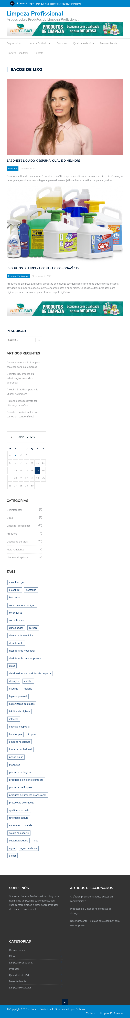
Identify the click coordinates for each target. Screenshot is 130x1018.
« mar (13, 439)
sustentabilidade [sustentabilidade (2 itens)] (18, 840)
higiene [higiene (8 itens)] (28, 688)
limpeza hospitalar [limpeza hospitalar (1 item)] (19, 742)
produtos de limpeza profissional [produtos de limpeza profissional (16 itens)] (27, 795)
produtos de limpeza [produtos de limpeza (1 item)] (20, 787)
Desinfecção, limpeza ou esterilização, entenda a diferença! (20, 378)
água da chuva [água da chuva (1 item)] (28, 848)
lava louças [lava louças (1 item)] (15, 734)
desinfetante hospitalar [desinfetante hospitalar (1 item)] (22, 650)
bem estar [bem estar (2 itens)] (14, 597)
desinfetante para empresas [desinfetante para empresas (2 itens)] (25, 658)
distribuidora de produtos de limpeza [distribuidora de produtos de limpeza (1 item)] (30, 673)
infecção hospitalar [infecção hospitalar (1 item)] (19, 726)
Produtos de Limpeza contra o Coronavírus (43, 268)
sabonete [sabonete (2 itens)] (14, 825)
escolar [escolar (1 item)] (28, 681)
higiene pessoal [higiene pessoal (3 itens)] (18, 696)
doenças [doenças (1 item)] (14, 681)
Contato (39, 53)
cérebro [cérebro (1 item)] (33, 628)
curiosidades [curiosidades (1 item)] (16, 628)
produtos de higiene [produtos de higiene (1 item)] (20, 772)
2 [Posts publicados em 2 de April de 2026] (15, 454)
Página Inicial (14, 43)
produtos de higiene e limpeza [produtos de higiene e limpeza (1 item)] (26, 780)
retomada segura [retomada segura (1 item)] (18, 817)
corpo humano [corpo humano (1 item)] (17, 620)
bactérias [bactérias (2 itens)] (31, 590)
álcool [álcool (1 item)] (12, 855)
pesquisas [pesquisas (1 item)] (14, 764)
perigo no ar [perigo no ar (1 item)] (16, 757)
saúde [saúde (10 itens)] (28, 825)
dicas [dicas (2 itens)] (12, 666)
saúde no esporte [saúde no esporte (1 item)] (19, 833)
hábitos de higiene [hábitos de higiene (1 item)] (19, 711)
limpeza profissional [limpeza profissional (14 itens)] (20, 749)
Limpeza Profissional (35, 14)
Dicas (10, 518)
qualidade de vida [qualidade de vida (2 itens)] (19, 810)
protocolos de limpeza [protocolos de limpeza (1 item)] (21, 802)
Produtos (62, 43)
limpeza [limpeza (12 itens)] (31, 734)
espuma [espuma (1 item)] (13, 688)
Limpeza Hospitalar (17, 53)
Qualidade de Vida (83, 43)
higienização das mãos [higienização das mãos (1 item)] (22, 704)
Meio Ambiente (108, 43)
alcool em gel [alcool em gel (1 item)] (16, 582)
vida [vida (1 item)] (36, 840)
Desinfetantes (14, 510)
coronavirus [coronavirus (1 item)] (15, 612)
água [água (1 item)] (12, 848)
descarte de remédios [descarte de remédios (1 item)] (21, 635)
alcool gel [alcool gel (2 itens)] (14, 590)
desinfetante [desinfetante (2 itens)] (16, 643)
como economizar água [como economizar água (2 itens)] (22, 605)
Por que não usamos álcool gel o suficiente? (59, 3)
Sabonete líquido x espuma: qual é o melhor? (43, 161)
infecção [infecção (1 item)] (13, 719)
